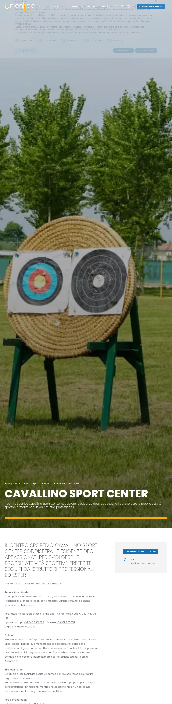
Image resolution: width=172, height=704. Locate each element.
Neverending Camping (150, 6)
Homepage (11, 483)
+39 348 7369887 (34, 622)
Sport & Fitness (41, 483)
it (129, 6)
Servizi (25, 483)
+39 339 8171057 (65, 622)
